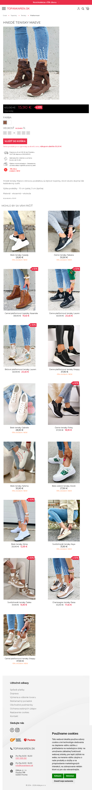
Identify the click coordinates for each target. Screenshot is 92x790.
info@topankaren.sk (24, 765)
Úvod (5, 15)
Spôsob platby (17, 690)
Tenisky (23, 15)
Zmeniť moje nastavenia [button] (63, 781)
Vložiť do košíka (15, 141)
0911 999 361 (21, 758)
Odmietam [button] (70, 776)
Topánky (14, 15)
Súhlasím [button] (58, 776)
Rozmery (20, 128)
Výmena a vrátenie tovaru (23, 697)
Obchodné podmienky (21, 705)
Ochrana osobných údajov (23, 708)
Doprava (14, 693)
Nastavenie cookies (19, 712)
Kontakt (14, 716)
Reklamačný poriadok (21, 701)
